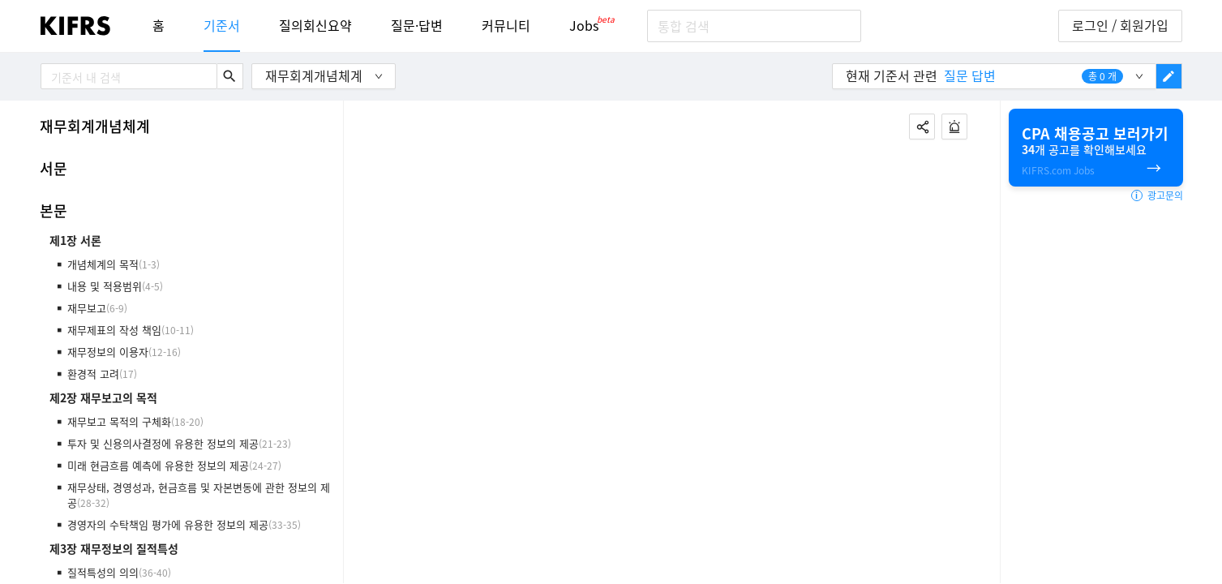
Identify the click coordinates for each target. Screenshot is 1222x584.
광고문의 (1157, 195)
